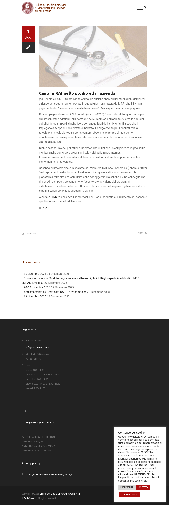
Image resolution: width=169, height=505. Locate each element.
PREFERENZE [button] (126, 487)
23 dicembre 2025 (35, 273)
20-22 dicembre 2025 (37, 287)
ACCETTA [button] (143, 487)
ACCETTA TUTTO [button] (129, 494)
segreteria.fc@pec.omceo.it (40, 422)
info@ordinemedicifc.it (37, 347)
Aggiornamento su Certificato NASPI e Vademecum (55, 292)
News (46, 208)
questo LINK (49, 197)
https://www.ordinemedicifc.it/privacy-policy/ (49, 474)
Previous (31, 233)
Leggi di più (141, 480)
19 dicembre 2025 (35, 296)
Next (140, 232)
